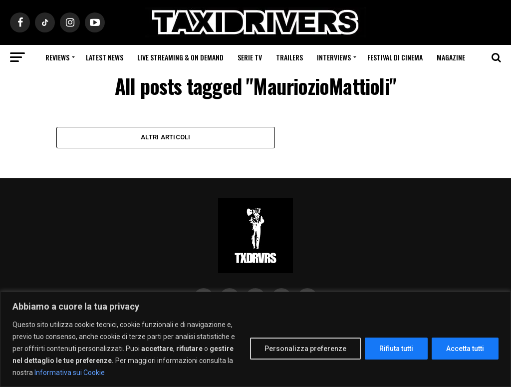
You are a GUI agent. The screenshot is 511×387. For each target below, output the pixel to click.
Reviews (57, 57)
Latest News (104, 57)
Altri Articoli (166, 137)
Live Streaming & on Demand (180, 57)
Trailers (289, 57)
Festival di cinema (395, 57)
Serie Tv (250, 57)
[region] (255, 339)
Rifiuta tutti (396, 349)
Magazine (451, 57)
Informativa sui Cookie (69, 373)
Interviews (334, 57)
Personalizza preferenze (305, 349)
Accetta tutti (465, 349)
